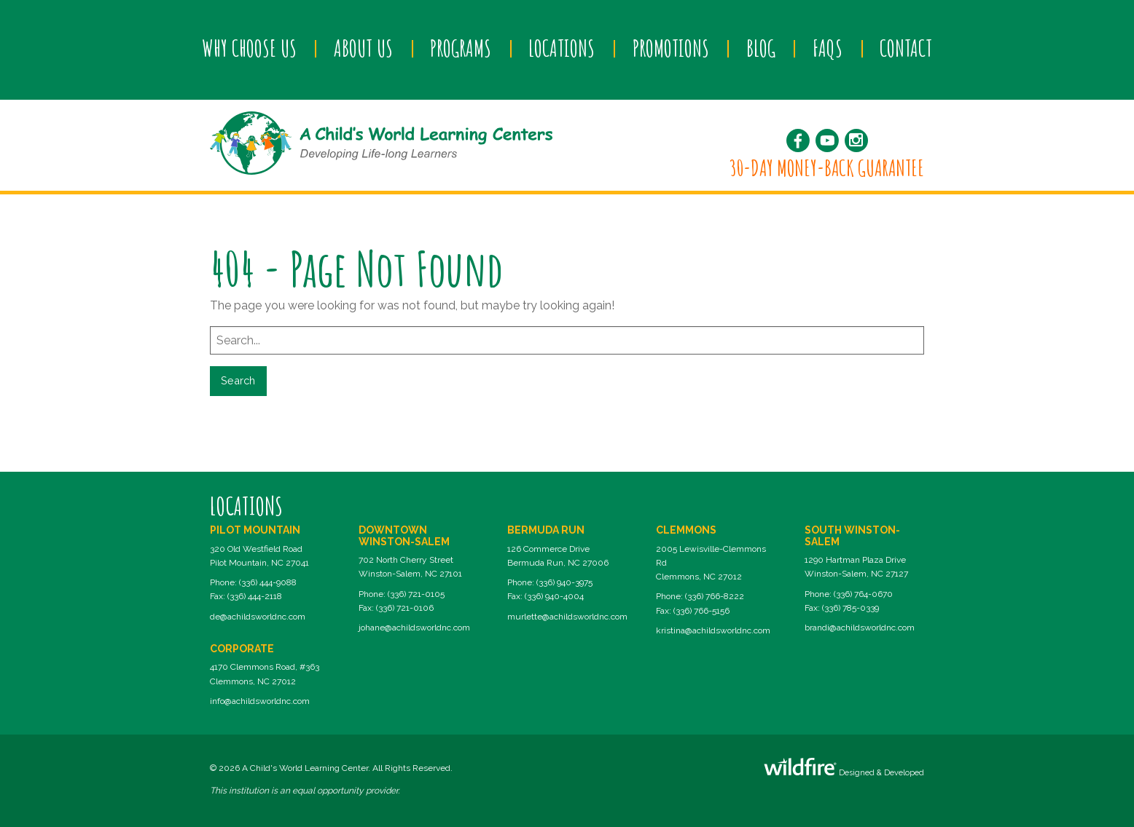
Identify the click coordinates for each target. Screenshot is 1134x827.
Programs (460, 48)
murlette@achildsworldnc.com (567, 617)
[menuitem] (249, 48)
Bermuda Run (545, 530)
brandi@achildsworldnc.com (860, 627)
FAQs (827, 48)
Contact (906, 48)
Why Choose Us (249, 48)
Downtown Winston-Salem (404, 535)
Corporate (242, 648)
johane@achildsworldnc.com (414, 627)
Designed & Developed (844, 767)
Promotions (671, 48)
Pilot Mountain (255, 530)
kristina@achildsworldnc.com (713, 630)
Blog (760, 48)
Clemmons (686, 530)
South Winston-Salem (852, 535)
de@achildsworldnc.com (257, 617)
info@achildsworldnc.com (260, 701)
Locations (561, 48)
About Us (363, 48)
